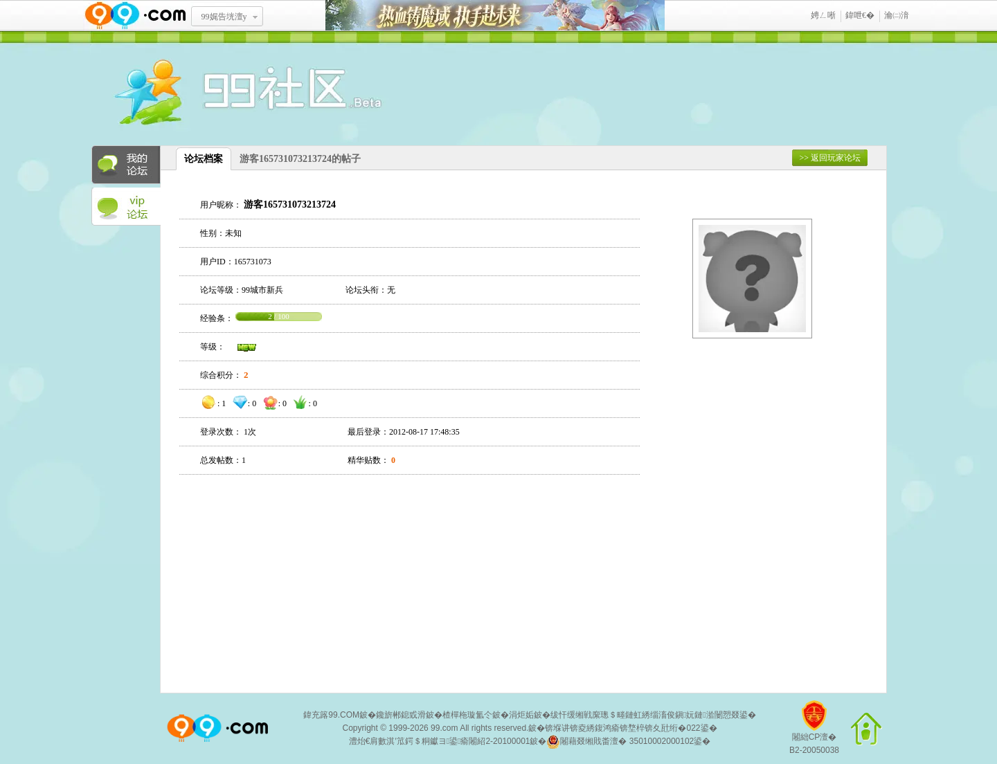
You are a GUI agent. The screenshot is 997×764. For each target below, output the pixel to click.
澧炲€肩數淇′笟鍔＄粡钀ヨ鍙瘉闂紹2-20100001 (439, 741)
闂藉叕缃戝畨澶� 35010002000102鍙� (628, 742)
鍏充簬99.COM (331, 715)
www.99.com (135, 15)
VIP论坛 (126, 207)
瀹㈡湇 (896, 15)
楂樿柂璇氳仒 (467, 715)
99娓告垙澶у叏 (224, 21)
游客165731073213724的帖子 (300, 159)
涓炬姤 (521, 715)
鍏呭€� (859, 15)
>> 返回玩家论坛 (830, 158)
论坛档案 (203, 159)
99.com (444, 728)
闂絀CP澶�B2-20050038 (814, 732)
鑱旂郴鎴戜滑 (401, 715)
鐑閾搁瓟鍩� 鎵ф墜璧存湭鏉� (495, 15)
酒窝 (199, 93)
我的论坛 (126, 164)
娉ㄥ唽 (823, 15)
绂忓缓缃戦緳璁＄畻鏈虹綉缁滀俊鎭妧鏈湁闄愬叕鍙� (653, 715)
